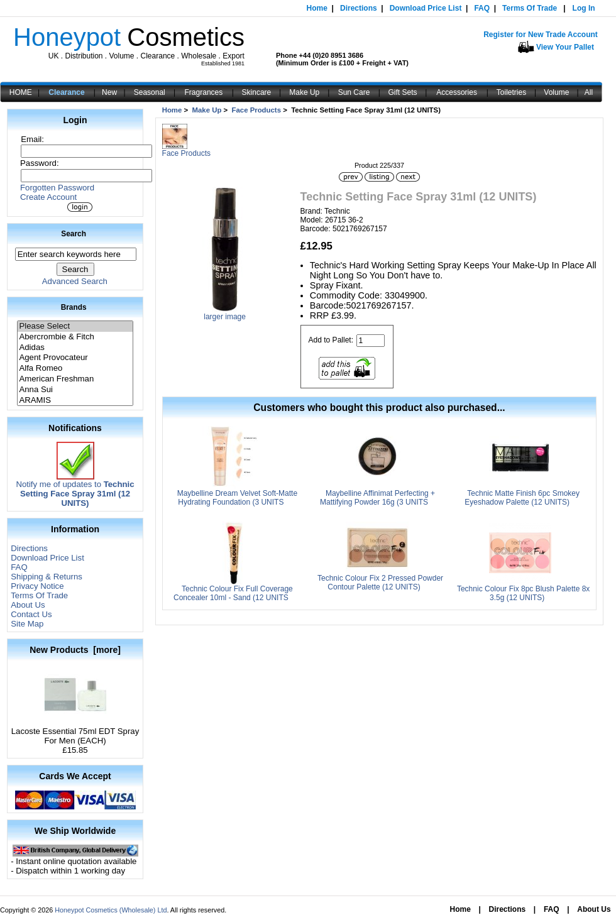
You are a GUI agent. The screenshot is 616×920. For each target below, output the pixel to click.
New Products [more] (75, 650)
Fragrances (204, 92)
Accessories (456, 92)
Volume (556, 92)
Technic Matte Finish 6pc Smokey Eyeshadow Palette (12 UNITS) (522, 498)
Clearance (66, 92)
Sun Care (354, 92)
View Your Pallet (565, 47)
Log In (584, 8)
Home (317, 8)
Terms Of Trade (529, 8)
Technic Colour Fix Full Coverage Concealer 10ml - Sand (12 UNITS (233, 593)
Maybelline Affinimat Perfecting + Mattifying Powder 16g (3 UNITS (377, 498)
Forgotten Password (57, 187)
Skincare (257, 92)
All (589, 92)
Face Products (257, 110)
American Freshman (75, 379)
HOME (20, 92)
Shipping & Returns (46, 576)
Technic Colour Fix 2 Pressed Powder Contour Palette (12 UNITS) (380, 582)
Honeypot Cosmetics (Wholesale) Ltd (111, 910)
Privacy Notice (37, 586)
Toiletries (511, 92)
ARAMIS (75, 400)
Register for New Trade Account (540, 34)
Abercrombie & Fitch (75, 337)
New (109, 92)
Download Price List (426, 8)
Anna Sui (75, 390)
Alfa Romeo (75, 368)
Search (73, 233)
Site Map (27, 623)
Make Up (304, 92)
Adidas (75, 347)
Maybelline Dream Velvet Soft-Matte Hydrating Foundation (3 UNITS (237, 498)
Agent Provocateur (75, 358)
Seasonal (149, 92)
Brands (74, 307)
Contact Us (31, 614)
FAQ (482, 8)
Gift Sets (402, 92)
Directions (358, 8)
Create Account (48, 197)
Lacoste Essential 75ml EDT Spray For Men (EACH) (75, 732)
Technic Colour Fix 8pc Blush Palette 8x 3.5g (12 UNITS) (523, 593)
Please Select (75, 326)
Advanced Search (74, 281)
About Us (28, 605)
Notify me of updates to (75, 490)
